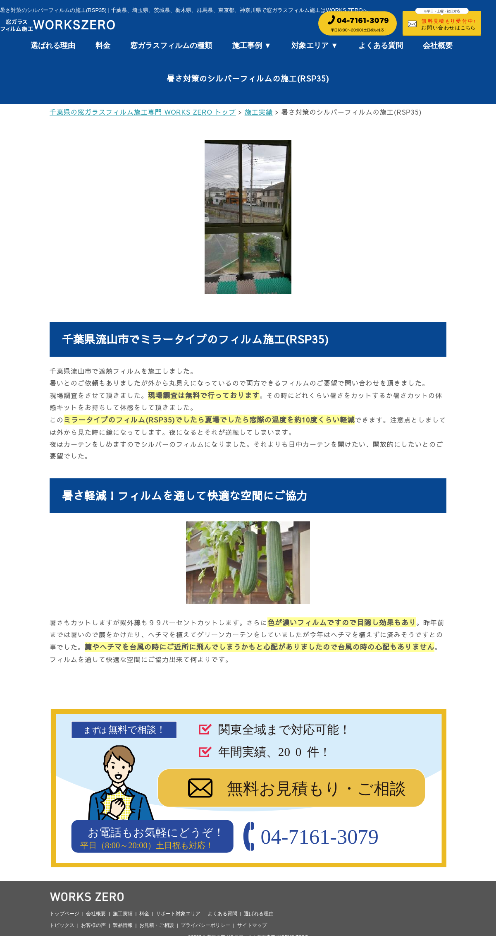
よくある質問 (380, 45)
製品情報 (123, 925)
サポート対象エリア (178, 914)
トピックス (62, 925)
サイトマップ (252, 925)
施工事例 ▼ (252, 45)
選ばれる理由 (53, 45)
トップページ (64, 914)
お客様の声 (93, 925)
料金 (102, 45)
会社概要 (438, 45)
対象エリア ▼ (314, 45)
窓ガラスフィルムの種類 (171, 45)
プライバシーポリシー (205, 925)
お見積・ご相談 (156, 925)
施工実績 (123, 914)
